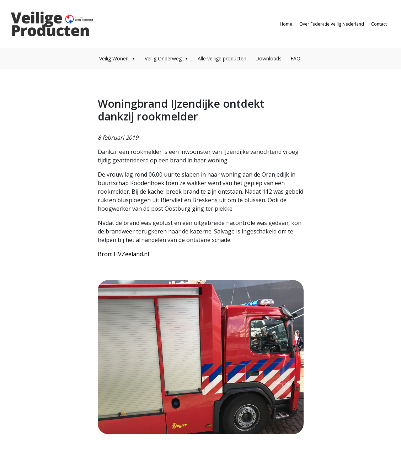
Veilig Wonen (117, 58)
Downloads (268, 58)
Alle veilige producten (222, 58)
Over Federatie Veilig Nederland (331, 24)
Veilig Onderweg (167, 58)
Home (286, 24)
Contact (379, 24)
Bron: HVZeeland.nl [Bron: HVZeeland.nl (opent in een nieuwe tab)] (123, 254)
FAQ (295, 58)
